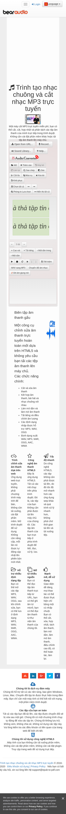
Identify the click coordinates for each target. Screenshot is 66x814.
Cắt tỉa (15, 175)
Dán (41, 170)
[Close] (62, 798)
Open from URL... (22, 144)
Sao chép (29, 170)
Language (52, 4)
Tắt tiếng (29, 250)
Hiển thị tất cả (42, 192)
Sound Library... (21, 151)
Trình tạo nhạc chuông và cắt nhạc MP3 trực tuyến (26, 763)
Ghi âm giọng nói (20, 273)
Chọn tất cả (17, 186)
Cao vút (15, 250)
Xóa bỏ (40, 175)
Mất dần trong (44, 250)
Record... (45, 144)
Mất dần (15, 255)
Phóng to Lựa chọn (21, 192)
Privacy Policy (38, 766)
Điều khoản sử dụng (18, 766)
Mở (14, 165)
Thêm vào (25, 165)
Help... (41, 151)
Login (36, 4)
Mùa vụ (27, 175)
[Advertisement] (34, 51)
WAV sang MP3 (18, 268)
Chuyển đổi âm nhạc (38, 268)
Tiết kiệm (46, 262)
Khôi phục (16, 180)
